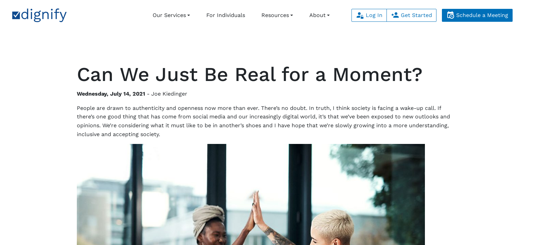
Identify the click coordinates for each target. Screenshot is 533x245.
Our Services (169, 15)
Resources (275, 15)
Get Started (411, 15)
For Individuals (225, 15)
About (317, 15)
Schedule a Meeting (477, 15)
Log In (369, 15)
